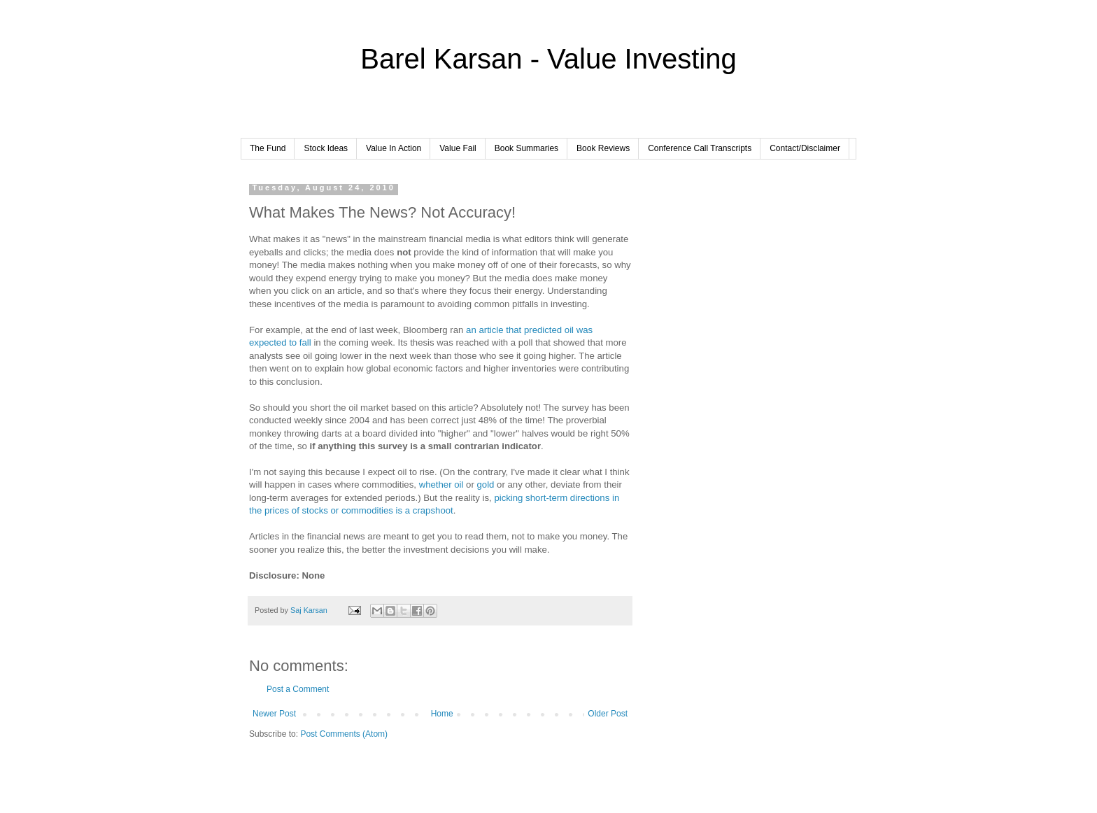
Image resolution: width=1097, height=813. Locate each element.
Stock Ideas (326, 148)
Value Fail (457, 148)
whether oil (441, 484)
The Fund (267, 148)
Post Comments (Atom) (344, 734)
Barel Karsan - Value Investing (548, 58)
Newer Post (274, 714)
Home (442, 714)
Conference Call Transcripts (699, 148)
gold (485, 484)
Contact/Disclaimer (805, 148)
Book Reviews (603, 148)
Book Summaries (526, 148)
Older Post (608, 714)
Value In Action (393, 148)
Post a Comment (298, 689)
